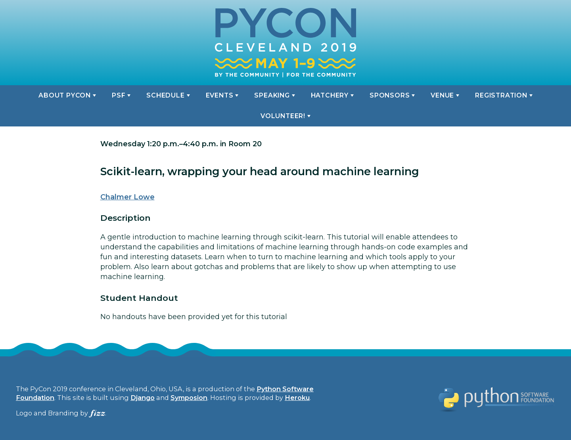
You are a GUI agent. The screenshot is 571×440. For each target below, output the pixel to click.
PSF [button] (118, 95)
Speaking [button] (271, 95)
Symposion (189, 398)
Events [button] (220, 95)
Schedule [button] (165, 95)
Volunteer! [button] (283, 116)
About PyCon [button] (64, 95)
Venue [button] (442, 95)
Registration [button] (501, 95)
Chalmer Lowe (127, 197)
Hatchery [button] (330, 95)
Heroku (297, 398)
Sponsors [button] (390, 95)
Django (142, 398)
